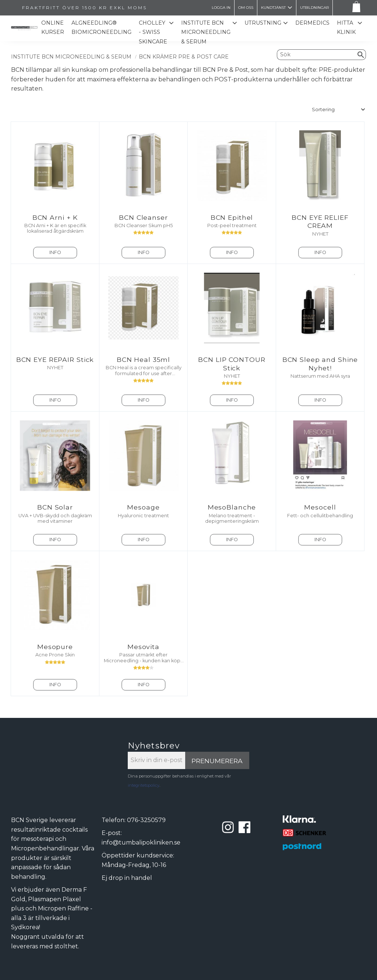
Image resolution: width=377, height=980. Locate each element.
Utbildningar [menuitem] (314, 7)
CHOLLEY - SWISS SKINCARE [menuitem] (153, 32)
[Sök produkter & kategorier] (316, 54)
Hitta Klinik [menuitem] (346, 28)
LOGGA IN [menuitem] (221, 7)
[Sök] (361, 54)
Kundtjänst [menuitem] (273, 7)
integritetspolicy (143, 785)
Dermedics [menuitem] (312, 23)
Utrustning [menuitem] (262, 23)
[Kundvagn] (355, 8)
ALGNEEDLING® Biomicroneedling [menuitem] (101, 28)
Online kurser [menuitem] (52, 28)
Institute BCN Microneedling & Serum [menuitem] (205, 32)
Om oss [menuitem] (245, 7)
